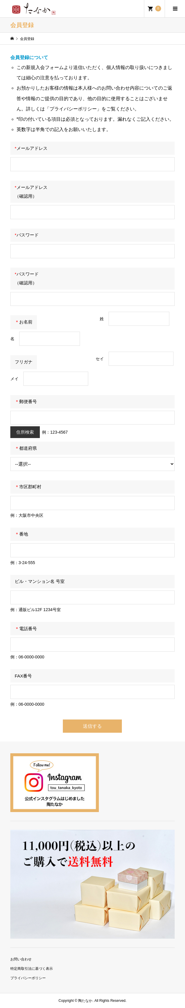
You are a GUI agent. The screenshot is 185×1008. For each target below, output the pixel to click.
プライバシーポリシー (28, 978)
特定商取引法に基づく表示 (31, 969)
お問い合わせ (21, 959)
